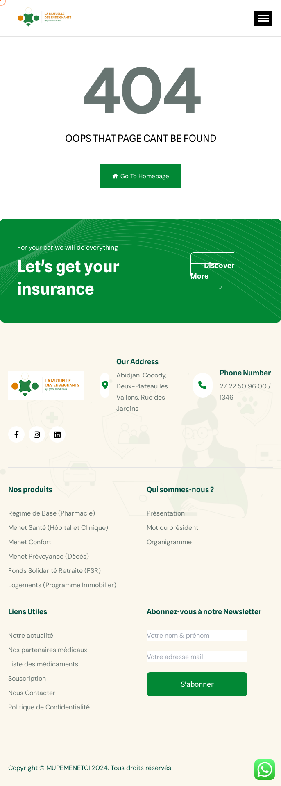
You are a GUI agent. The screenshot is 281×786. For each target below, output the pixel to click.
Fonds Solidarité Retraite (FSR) (54, 570)
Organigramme (169, 542)
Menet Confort (29, 542)
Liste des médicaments (43, 664)
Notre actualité (30, 635)
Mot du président (172, 527)
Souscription (27, 678)
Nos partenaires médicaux (47, 649)
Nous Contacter (31, 692)
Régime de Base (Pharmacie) (51, 513)
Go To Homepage (140, 176)
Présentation (166, 513)
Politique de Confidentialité (49, 707)
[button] (263, 18)
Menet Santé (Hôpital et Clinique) (58, 527)
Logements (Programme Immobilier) (62, 585)
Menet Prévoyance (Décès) (48, 556)
